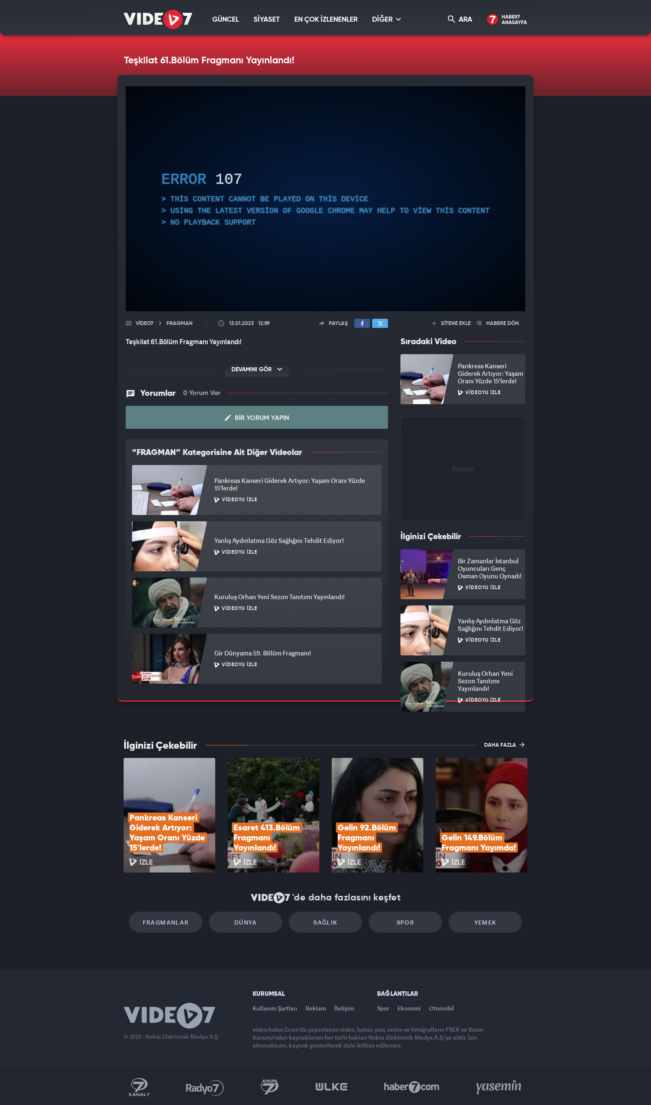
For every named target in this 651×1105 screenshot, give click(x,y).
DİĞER (386, 19)
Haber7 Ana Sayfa (507, 20)
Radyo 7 (205, 1087)
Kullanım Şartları (275, 1008)
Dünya (245, 922)
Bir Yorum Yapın (257, 418)
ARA (460, 19)
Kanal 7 (139, 1087)
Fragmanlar (166, 922)
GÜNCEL (225, 19)
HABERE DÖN (498, 323)
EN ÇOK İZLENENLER (326, 19)
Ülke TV (332, 1087)
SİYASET (266, 19)
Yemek (486, 922)
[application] (325, 198)
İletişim (344, 1008)
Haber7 (412, 1087)
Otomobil (441, 1008)
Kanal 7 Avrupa (270, 1087)
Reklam (316, 1008)
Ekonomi (409, 1008)
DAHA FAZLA (504, 744)
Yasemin (499, 1087)
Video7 (144, 323)
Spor (406, 922)
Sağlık (325, 922)
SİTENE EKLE (451, 323)
